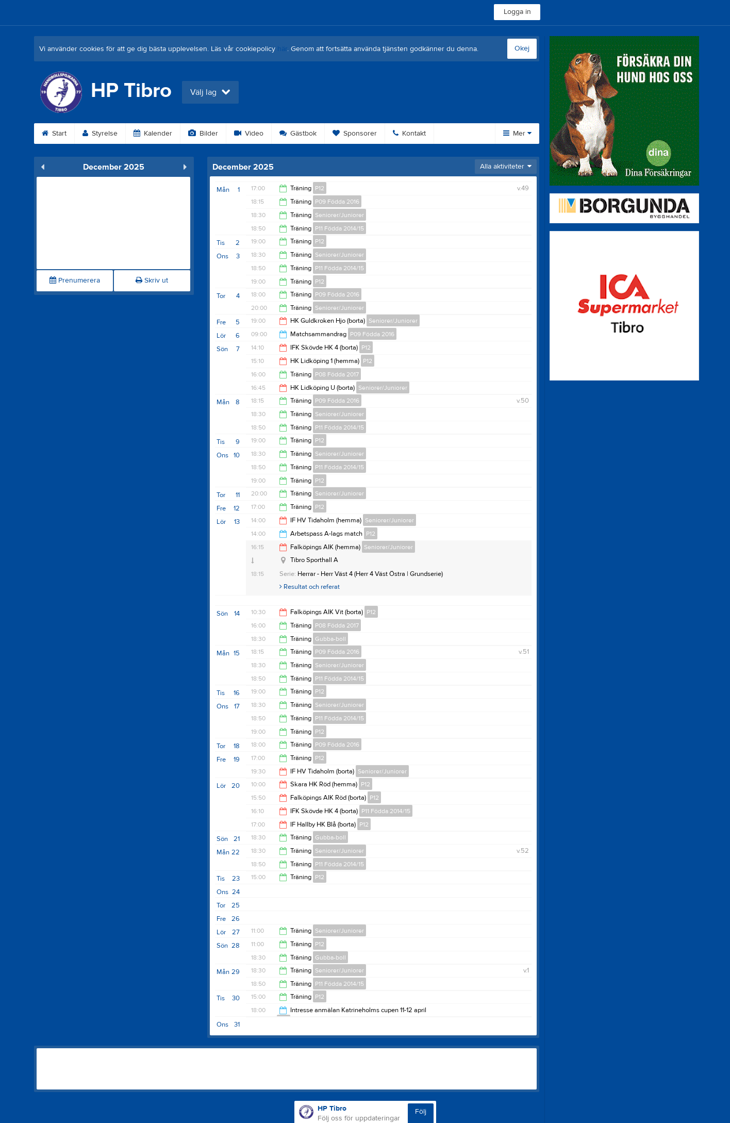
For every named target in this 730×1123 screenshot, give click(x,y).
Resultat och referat (309, 587)
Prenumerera (74, 280)
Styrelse (100, 133)
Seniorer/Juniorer (339, 215)
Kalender (153, 133)
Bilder (203, 133)
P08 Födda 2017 (337, 374)
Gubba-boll (330, 639)
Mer (517, 133)
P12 (319, 188)
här (282, 49)
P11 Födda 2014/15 (339, 228)
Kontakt (409, 133)
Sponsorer (355, 133)
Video (248, 133)
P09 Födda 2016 (337, 201)
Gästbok (298, 133)
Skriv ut (152, 280)
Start (54, 133)
